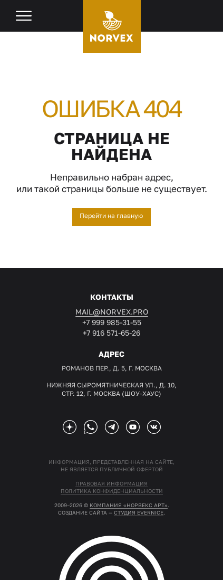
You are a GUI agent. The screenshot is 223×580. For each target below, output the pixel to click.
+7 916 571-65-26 (111, 332)
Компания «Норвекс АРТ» (129, 505)
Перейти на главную (111, 216)
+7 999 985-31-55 (111, 322)
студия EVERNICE (138, 512)
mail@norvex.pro (111, 311)
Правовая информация (111, 483)
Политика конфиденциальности (112, 491)
